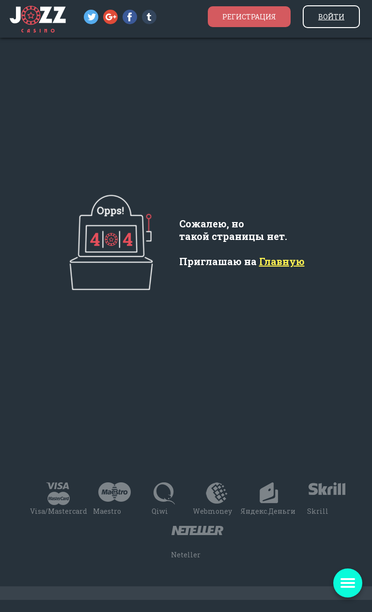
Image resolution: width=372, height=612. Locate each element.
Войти (331, 16)
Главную (282, 261)
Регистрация (249, 16)
